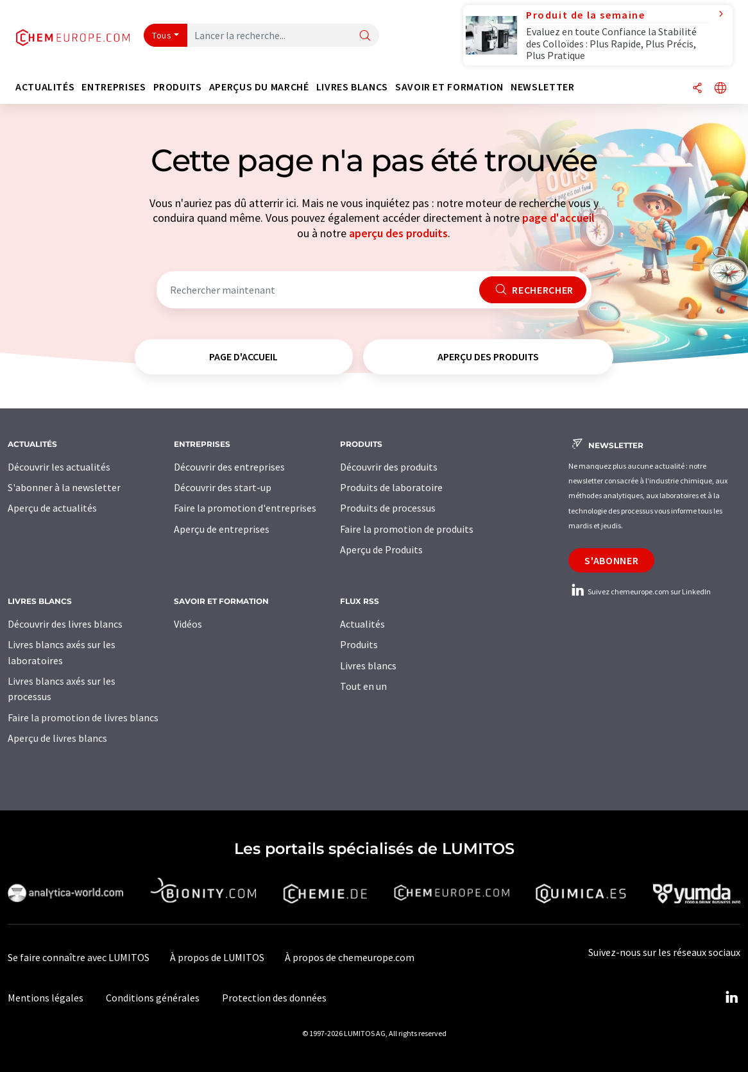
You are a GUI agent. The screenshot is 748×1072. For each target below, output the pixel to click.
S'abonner (611, 560)
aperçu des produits (398, 233)
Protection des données (274, 997)
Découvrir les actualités (59, 466)
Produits (359, 644)
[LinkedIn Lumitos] (731, 997)
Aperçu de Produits (381, 549)
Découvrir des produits (389, 466)
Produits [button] (177, 87)
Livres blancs (368, 665)
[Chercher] (365, 36)
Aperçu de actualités (52, 507)
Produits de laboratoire (391, 487)
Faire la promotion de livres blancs (83, 717)
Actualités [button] (44, 87)
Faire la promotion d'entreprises (245, 507)
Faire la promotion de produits (406, 529)
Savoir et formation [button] (449, 87)
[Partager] (697, 88)
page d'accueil (558, 217)
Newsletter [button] (542, 87)
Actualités (362, 623)
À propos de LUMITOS (217, 957)
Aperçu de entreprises (221, 529)
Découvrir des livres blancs (65, 623)
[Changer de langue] (720, 88)
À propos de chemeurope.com (349, 957)
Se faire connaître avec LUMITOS (78, 957)
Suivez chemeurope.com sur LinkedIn (639, 591)
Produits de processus (388, 507)
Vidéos (188, 623)
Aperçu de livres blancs (57, 738)
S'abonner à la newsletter (64, 487)
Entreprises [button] (113, 87)
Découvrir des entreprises (229, 466)
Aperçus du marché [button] (259, 87)
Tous (161, 35)
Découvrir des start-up (222, 487)
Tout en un (363, 686)
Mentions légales (45, 997)
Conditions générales (153, 997)
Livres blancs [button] (352, 87)
